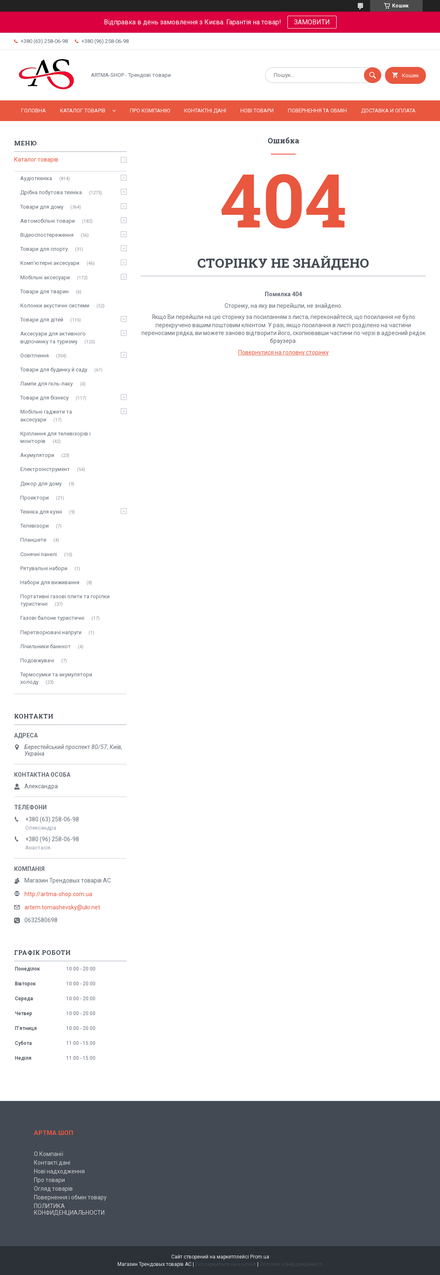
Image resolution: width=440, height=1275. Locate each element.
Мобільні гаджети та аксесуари (46, 415)
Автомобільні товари (47, 221)
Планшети (33, 540)
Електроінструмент (45, 469)
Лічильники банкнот (45, 646)
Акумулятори (37, 455)
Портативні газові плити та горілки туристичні (65, 600)
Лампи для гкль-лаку (46, 384)
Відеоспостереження (47, 235)
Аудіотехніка (36, 178)
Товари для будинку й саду (53, 369)
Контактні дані (205, 110)
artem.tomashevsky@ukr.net (62, 907)
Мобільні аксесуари (45, 277)
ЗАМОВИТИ (312, 22)
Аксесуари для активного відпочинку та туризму (53, 337)
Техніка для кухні (41, 512)
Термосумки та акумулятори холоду (56, 678)
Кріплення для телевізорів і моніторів (55, 437)
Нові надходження (59, 1171)
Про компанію (150, 110)
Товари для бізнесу (44, 398)
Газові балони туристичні (52, 618)
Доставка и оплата (388, 110)
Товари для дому (41, 207)
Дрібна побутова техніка (51, 192)
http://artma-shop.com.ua (58, 894)
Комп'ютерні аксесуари (49, 263)
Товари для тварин (44, 291)
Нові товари (257, 110)
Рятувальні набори (43, 568)
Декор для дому (41, 484)
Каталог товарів (82, 110)
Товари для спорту (44, 249)
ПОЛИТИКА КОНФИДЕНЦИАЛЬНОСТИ (69, 1209)
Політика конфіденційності (291, 1264)
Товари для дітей (41, 319)
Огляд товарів (53, 1188)
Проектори (34, 498)
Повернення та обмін (317, 110)
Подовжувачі (37, 660)
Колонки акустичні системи (54, 305)
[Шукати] (372, 75)
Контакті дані (52, 1162)
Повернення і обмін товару (70, 1197)
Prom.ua (259, 1257)
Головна (33, 110)
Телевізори (34, 526)
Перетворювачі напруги (50, 632)
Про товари (49, 1180)
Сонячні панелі (38, 554)
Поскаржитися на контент (225, 1264)
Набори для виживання (49, 582)
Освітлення (34, 355)
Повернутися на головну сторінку (283, 352)
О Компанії (48, 1154)
